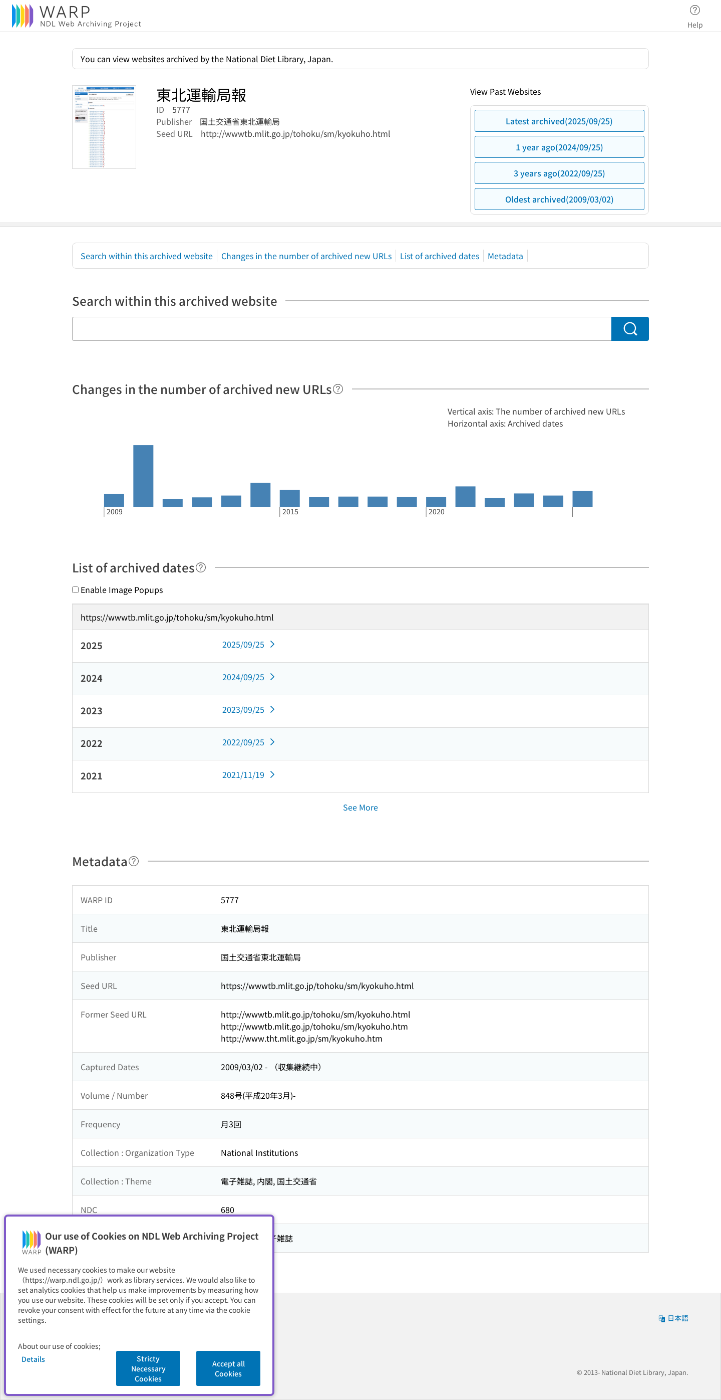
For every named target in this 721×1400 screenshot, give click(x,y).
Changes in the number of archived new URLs (306, 256)
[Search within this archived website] (341, 329)
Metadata (505, 256)
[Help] (338, 389)
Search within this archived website (147, 256)
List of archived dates (439, 256)
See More (360, 807)
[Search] (630, 329)
